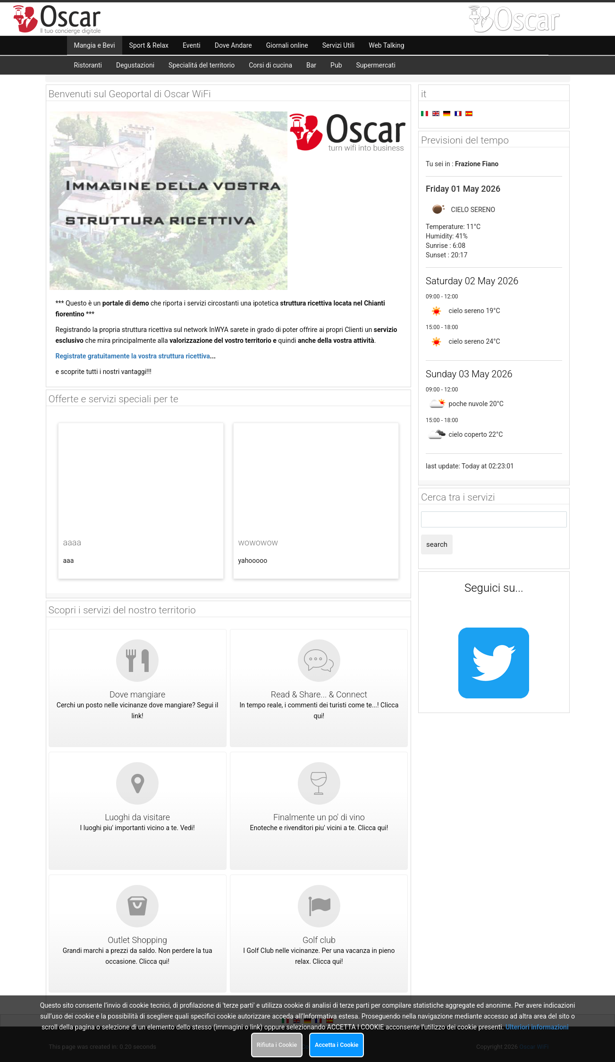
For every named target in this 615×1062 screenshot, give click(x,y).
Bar (311, 65)
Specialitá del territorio (201, 65)
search (436, 544)
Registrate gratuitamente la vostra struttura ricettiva (133, 356)
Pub (336, 65)
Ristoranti (88, 65)
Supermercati (376, 65)
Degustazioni (135, 65)
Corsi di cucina (270, 65)
